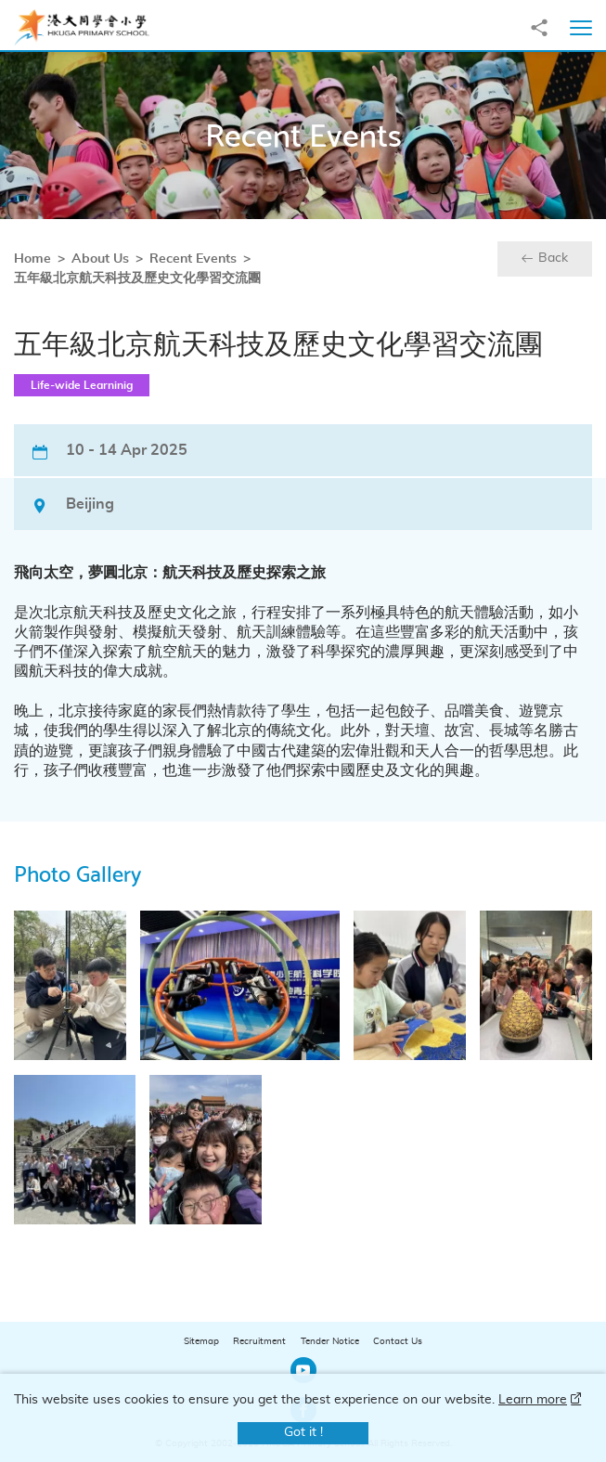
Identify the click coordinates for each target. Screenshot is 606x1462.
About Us (99, 258)
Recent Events (192, 258)
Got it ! (303, 1432)
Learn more (532, 1399)
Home (31, 258)
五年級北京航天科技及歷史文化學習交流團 (136, 278)
